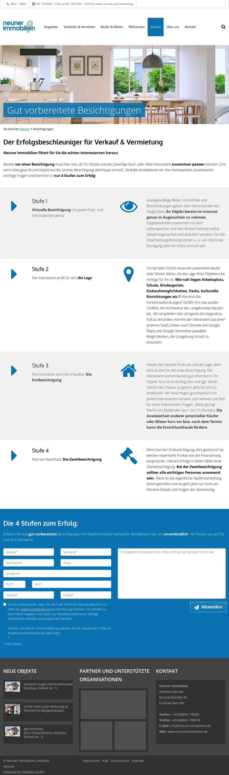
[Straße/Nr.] (57, 573)
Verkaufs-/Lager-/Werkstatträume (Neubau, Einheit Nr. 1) (48, 686)
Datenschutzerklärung (35, 609)
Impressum (91, 761)
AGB (105, 761)
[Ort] (71, 584)
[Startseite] (19, 26)
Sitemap (138, 761)
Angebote (51, 27)
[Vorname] (86, 552)
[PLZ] (14, 584)
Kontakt (190, 27)
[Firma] (86, 563)
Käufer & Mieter (112, 27)
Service (155, 27)
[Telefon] (28, 595)
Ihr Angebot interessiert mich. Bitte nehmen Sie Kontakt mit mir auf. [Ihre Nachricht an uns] (172, 573)
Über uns (172, 27)
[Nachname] (28, 563)
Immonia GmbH (32, 772)
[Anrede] (28, 552)
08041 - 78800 (18, 3)
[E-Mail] (86, 595)
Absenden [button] (211, 607)
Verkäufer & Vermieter (79, 27)
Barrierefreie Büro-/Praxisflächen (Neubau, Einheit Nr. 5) (45, 733)
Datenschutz (120, 761)
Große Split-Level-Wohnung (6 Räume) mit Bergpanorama (46, 708)
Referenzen (137, 27)
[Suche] (226, 29)
